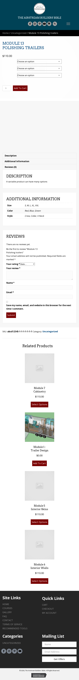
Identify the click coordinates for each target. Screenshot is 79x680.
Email (10, 292)
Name (10, 282)
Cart (45, 604)
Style (5, 74)
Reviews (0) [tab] (10, 167)
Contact (7, 620)
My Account (49, 612)
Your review (13, 268)
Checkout (48, 608)
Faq (4, 616)
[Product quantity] (6, 88)
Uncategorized (18, 32)
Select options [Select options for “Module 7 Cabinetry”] (39, 404)
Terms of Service (12, 624)
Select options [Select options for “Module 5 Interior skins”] (39, 522)
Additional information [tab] (17, 161)
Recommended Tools (14, 628)
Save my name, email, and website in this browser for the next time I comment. (38, 307)
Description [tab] (11, 155)
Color (5, 68)
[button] (30, 24)
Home (5, 32)
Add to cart (20, 88)
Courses (7, 608)
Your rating (13, 264)
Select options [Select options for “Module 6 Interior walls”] (39, 580)
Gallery (7, 612)
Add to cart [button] (39, 463)
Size (5, 61)
